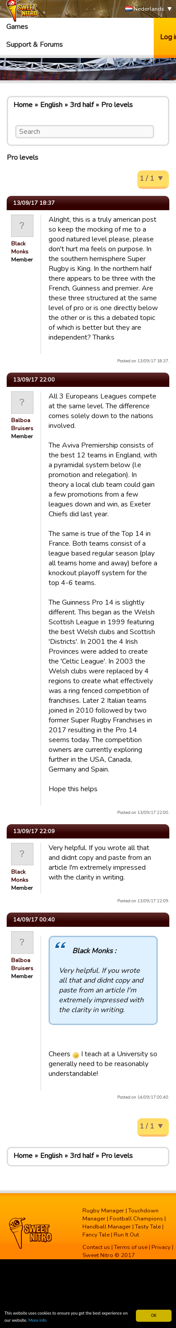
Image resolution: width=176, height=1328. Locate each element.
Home (23, 105)
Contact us (96, 1247)
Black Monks (20, 248)
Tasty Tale (148, 1227)
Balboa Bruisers (22, 424)
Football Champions (136, 1219)
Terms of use (130, 1247)
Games (17, 27)
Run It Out (126, 1235)
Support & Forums (34, 45)
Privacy (161, 1247)
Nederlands (144, 9)
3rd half (82, 105)
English (51, 105)
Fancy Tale (96, 1235)
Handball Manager (106, 1227)
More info (38, 1321)
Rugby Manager (103, 1211)
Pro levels (117, 105)
